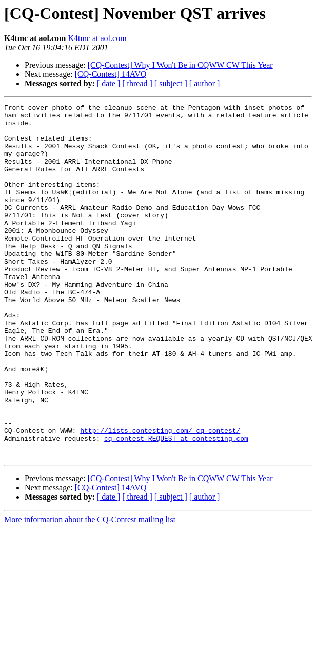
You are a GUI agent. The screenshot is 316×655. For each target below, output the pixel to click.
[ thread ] (137, 83)
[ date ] (108, 83)
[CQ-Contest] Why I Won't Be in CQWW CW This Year (180, 65)
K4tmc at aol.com (97, 38)
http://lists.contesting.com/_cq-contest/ (160, 496)
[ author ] (204, 83)
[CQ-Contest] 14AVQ (111, 74)
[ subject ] (170, 83)
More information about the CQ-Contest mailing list (89, 590)
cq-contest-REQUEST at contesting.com (176, 505)
